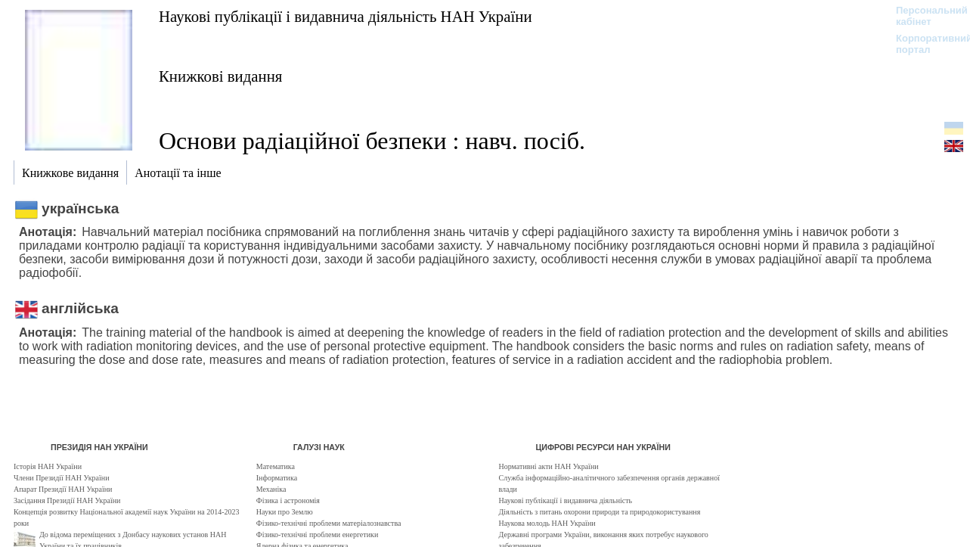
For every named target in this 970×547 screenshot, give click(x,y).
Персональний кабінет (924, 16)
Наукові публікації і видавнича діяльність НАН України (345, 16)
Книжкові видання (220, 76)
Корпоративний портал (924, 44)
